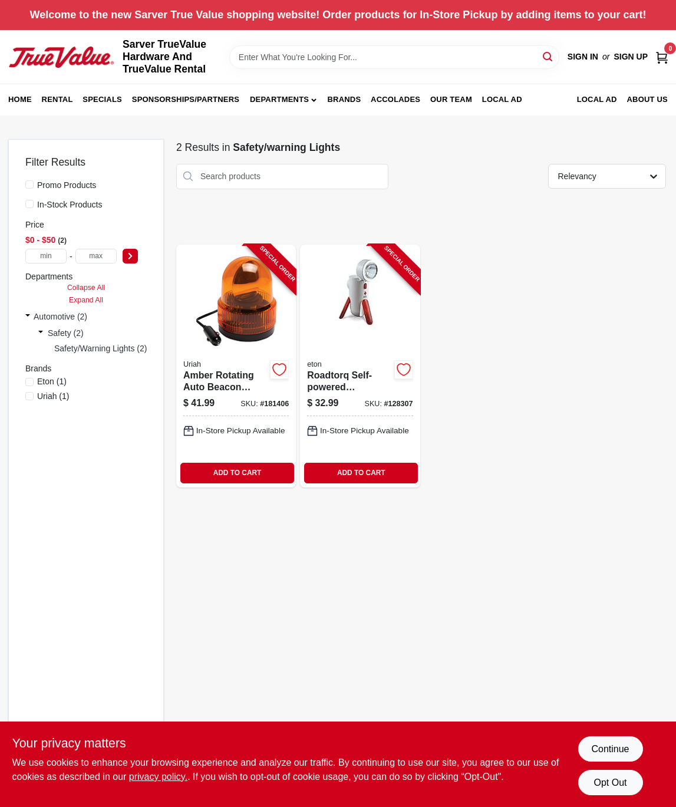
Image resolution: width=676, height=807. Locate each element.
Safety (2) (66, 333)
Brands (344, 99)
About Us (647, 99)
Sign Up (631, 56)
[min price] (46, 256)
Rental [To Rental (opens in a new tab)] (57, 99)
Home (20, 99)
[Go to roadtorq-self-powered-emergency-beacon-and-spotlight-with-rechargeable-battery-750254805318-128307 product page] (360, 366)
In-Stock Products (70, 204)
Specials (102, 99)
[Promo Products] (29, 184)
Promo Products (66, 185)
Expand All (86, 300)
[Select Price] (130, 256)
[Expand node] (27, 316)
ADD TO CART (237, 473)
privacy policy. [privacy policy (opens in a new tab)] (158, 777)
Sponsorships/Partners (185, 99)
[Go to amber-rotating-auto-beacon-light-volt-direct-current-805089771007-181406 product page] (236, 366)
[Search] (548, 56)
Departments (279, 99)
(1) (52, 381)
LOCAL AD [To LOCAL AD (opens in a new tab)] (597, 99)
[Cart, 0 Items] (662, 57)
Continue (610, 749)
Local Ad (502, 99)
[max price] (96, 256)
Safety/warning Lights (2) (100, 348)
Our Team (451, 99)
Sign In (583, 56)
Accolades (395, 99)
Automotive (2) (60, 316)
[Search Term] (394, 57)
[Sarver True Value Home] (61, 57)
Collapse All (86, 288)
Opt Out (609, 783)
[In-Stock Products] (29, 204)
